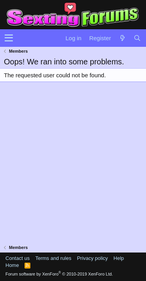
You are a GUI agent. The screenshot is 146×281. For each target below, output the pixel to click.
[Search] (137, 38)
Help (119, 258)
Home (12, 265)
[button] (9, 38)
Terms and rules (53, 258)
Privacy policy (92, 258)
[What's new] (122, 38)
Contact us (17, 258)
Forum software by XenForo (59, 274)
